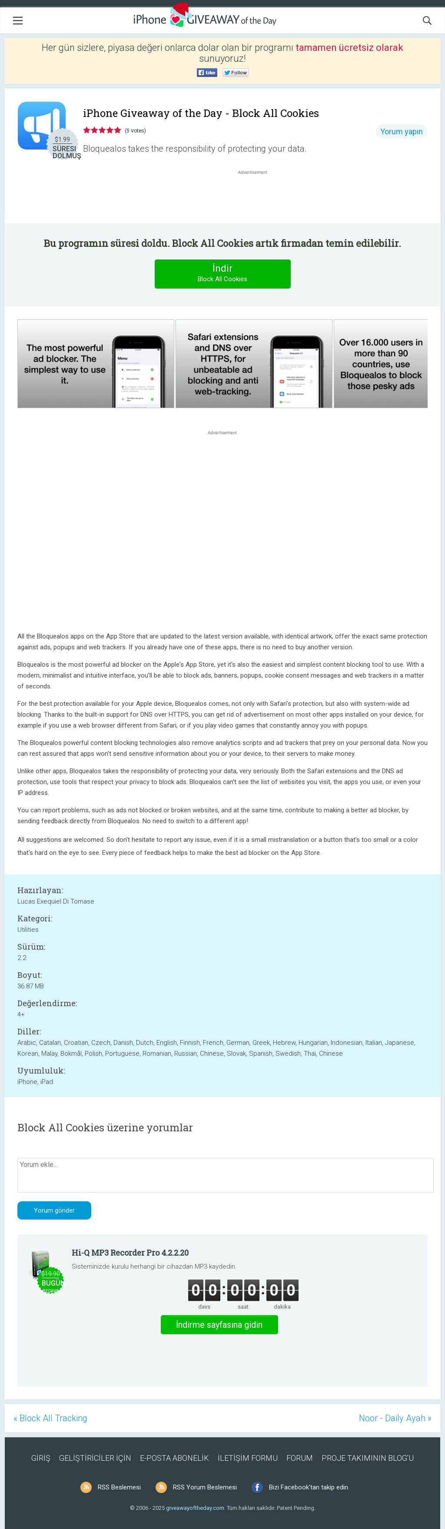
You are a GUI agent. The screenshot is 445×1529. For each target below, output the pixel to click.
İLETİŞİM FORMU (248, 1458)
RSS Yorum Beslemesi (205, 1487)
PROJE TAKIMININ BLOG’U (368, 1458)
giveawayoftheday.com (195, 1508)
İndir (222, 273)
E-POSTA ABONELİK (174, 1458)
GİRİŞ (40, 1458)
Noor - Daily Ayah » (395, 1418)
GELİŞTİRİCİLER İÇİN (95, 1458)
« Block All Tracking (50, 1418)
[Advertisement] (257, 197)
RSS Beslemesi (119, 1487)
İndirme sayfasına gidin (219, 1325)
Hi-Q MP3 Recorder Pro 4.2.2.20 (130, 1252)
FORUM (299, 1458)
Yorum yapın (401, 131)
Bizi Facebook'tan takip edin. (309, 1487)
